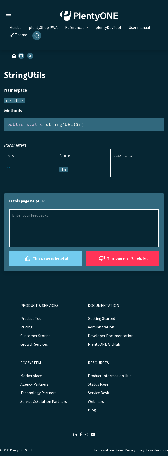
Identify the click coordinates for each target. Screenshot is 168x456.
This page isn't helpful (122, 258)
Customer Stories (35, 335)
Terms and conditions (108, 450)
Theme (18, 34)
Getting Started (101, 318)
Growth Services (34, 344)
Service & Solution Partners (43, 401)
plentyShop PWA (43, 27)
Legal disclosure (157, 450)
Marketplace (31, 375)
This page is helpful (45, 258)
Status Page (98, 384)
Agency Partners (34, 384)
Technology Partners (38, 392)
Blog (92, 409)
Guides (15, 27)
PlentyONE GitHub (104, 344)
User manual (139, 27)
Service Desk (98, 392)
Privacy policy (134, 450)
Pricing (26, 326)
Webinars (96, 401)
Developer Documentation (110, 335)
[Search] (36, 35)
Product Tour (31, 318)
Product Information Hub (110, 375)
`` (8, 169)
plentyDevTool (108, 27)
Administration (101, 326)
